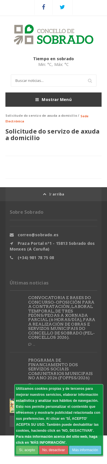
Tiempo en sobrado (53, 58)
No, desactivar (53, 450)
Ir (53, 194)
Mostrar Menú (53, 99)
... (31, 344)
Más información (85, 450)
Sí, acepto (27, 450)
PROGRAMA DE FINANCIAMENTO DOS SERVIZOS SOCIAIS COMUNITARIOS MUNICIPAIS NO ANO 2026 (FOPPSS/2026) (60, 369)
